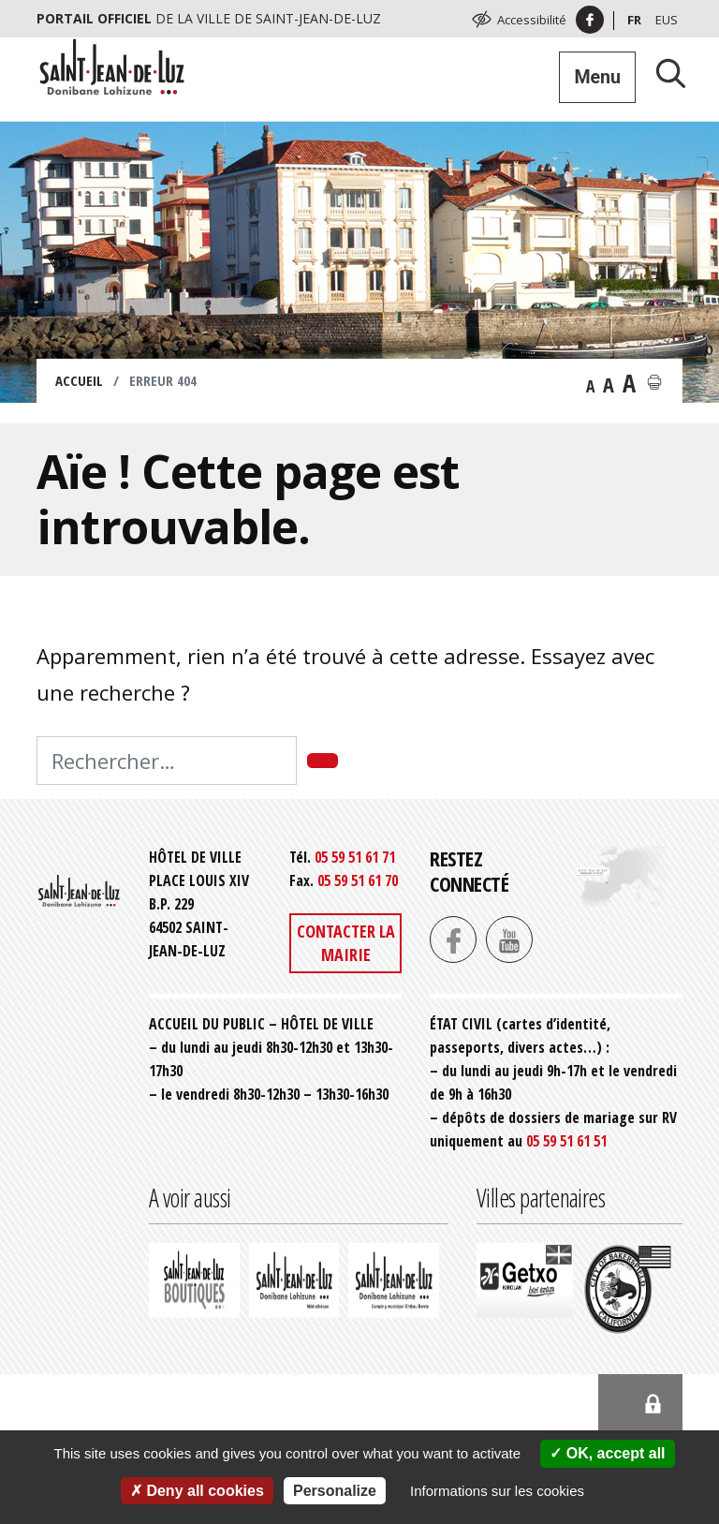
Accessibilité (531, 19)
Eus (666, 19)
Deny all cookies (197, 1491)
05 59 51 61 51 (566, 1141)
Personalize (334, 1491)
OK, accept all (607, 1453)
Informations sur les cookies (497, 1491)
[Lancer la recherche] (663, 73)
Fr (634, 19)
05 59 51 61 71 (355, 857)
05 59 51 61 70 (357, 880)
